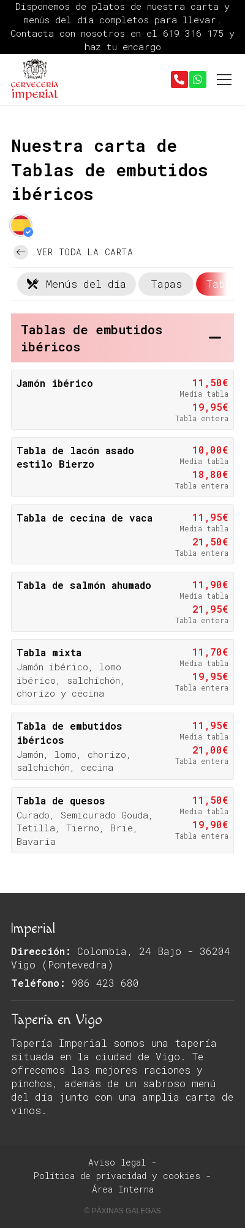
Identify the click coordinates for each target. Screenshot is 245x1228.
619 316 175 (196, 33)
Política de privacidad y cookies (117, 1175)
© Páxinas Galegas (123, 1211)
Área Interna (123, 1189)
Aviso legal (117, 1162)
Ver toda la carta (73, 252)
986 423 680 (105, 982)
